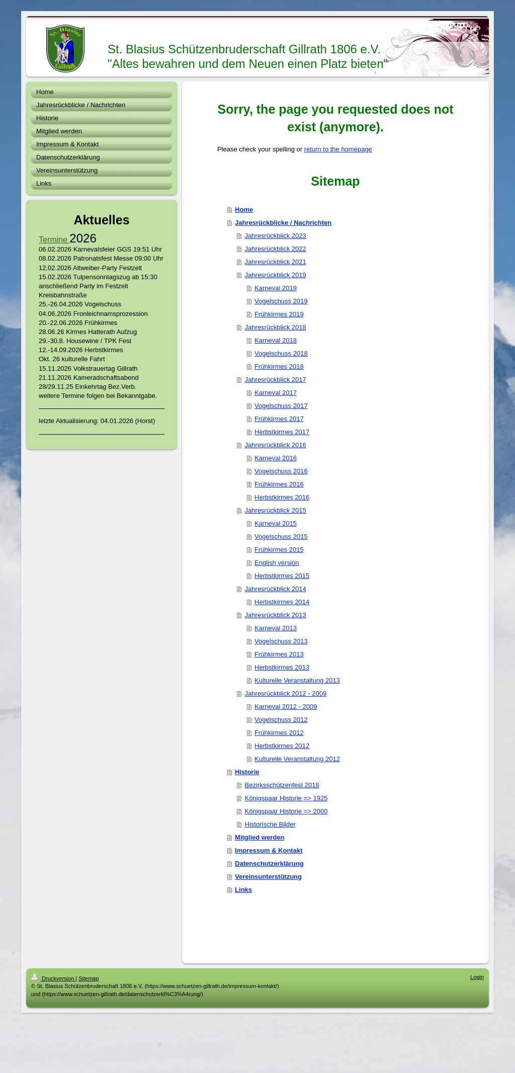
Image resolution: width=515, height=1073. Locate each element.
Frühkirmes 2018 (279, 366)
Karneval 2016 (275, 458)
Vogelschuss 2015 (281, 536)
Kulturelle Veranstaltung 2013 (297, 680)
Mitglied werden (259, 837)
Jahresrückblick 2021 (275, 262)
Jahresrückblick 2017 (275, 379)
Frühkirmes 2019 (279, 314)
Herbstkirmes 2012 (281, 746)
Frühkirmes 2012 (279, 732)
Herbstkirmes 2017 (281, 432)
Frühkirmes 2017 (279, 419)
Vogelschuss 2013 (281, 641)
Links (243, 889)
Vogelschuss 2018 (281, 353)
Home (244, 209)
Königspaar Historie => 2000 (286, 811)
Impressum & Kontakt (268, 850)
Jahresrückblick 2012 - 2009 (286, 693)
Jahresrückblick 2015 (275, 510)
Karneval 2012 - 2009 (285, 706)
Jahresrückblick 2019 (275, 275)
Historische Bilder (270, 824)
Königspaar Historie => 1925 (286, 798)
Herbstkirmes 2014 (281, 602)
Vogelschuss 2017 (281, 405)
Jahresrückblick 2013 (275, 615)
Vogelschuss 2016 (281, 471)
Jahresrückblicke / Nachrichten (283, 222)
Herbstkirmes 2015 (281, 576)
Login (477, 977)
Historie (247, 772)
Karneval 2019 (275, 288)
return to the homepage (338, 149)
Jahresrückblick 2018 (275, 327)
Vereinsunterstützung (268, 876)
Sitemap (88, 978)
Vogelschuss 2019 (281, 301)
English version (276, 562)
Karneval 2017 (275, 392)
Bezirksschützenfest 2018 (282, 785)
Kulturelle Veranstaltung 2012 (297, 759)
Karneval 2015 (275, 523)
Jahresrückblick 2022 (275, 249)
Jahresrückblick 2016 (275, 445)
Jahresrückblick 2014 (275, 589)
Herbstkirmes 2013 (281, 667)
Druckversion (53, 978)
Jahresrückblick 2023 (275, 235)
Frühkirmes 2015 (279, 549)
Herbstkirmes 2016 (281, 497)
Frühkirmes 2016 (279, 484)
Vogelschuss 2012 (281, 719)
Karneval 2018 (275, 340)
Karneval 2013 (275, 628)
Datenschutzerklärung (269, 863)
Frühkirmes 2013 (279, 654)
